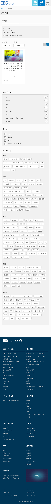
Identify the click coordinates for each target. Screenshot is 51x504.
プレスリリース (30, 433)
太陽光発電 (29, 389)
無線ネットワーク (8, 378)
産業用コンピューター (32, 359)
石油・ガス (27, 111)
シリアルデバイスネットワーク (35, 386)
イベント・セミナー (32, 431)
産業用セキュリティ (8, 375)
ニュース (29, 423)
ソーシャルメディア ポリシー (11, 495)
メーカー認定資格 (8, 458)
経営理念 (28, 450)
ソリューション (8, 396)
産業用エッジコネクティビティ (35, 362)
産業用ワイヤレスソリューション (35, 353)
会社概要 (28, 456)
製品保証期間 (6, 461)
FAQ (4, 450)
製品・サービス (8, 349)
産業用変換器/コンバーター (10, 356)
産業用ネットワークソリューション (36, 356)
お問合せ (6, 471)
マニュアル (6, 436)
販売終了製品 (6, 456)
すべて (27, 97)
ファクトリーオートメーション (11, 400)
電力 (27, 108)
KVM (4, 373)
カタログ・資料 (8, 423)
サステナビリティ (31, 495)
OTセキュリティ (31, 373)
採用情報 (28, 464)
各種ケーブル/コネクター (10, 367)
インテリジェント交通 (32, 364)
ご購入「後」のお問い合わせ (11, 478)
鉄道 (27, 104)
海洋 (27, 115)
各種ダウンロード (8, 453)
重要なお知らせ (30, 428)
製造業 (27, 101)
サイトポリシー (30, 490)
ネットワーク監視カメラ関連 (11, 362)
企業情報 (29, 446)
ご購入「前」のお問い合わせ (11, 475)
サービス (5, 389)
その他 (27, 121)
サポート (6, 446)
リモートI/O (6, 384)
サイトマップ (7, 490)
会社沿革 (28, 458)
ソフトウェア (6, 381)
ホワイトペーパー (8, 431)
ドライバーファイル (8, 439)
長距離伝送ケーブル (8, 364)
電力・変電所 (30, 370)
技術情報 (29, 349)
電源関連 (5, 386)
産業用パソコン (7, 359)
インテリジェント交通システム (27, 118)
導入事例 (29, 396)
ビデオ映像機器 (7, 370)
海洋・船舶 (29, 378)
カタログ (5, 428)
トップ (2, 8)
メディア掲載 (30, 436)
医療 (27, 367)
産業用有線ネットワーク (9, 353)
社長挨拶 (28, 453)
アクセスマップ (30, 461)
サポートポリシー (8, 492)
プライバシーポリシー (32, 492)
